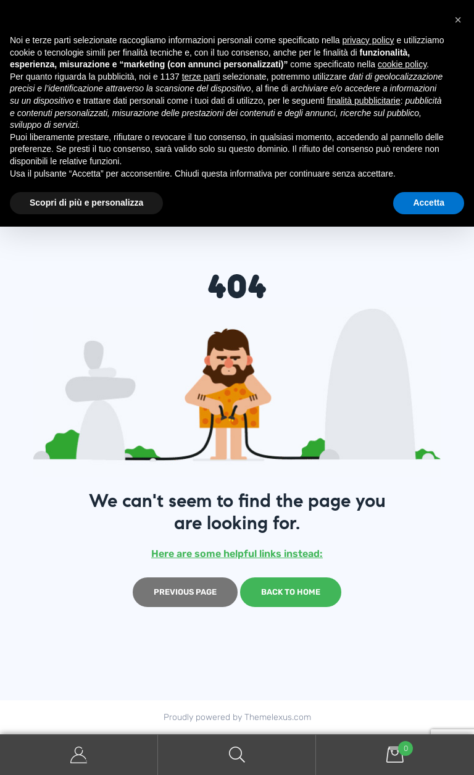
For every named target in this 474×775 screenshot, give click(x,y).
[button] (458, 20)
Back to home (290, 592)
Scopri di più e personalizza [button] (86, 202)
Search (237, 755)
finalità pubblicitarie (364, 101)
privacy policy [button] (368, 40)
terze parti (201, 77)
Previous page (185, 592)
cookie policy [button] (402, 64)
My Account (79, 755)
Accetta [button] (428, 202)
